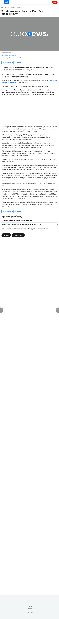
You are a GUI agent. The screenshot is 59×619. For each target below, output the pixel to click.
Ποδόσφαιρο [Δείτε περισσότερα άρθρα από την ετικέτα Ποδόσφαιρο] (18, 235)
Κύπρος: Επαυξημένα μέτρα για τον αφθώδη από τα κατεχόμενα (21, 224)
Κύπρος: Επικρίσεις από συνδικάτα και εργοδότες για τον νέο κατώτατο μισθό (25, 229)
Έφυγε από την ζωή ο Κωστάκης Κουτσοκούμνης (16, 220)
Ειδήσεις (7, 7)
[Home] (2, 7)
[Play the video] (29, 34)
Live (54, 2)
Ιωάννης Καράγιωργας (10, 55)
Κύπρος (19, 7)
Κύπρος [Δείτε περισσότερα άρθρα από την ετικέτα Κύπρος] (6, 235)
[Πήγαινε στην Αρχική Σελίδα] (6, 2)
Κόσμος (13, 7)
